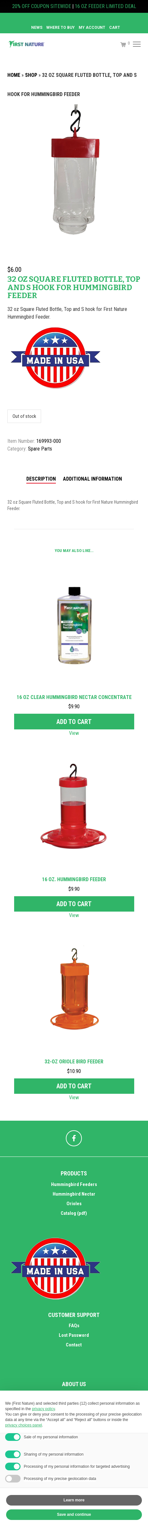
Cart (114, 27)
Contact (74, 1344)
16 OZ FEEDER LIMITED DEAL (105, 6)
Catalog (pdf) (74, 1213)
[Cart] (120, 44)
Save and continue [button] (74, 1514)
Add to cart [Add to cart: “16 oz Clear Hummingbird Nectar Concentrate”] (74, 722)
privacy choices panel (23, 1425)
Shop (31, 75)
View (74, 733)
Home (13, 75)
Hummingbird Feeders (74, 1184)
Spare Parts (40, 449)
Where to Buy (60, 27)
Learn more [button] (74, 1500)
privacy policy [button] (43, 1409)
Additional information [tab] (92, 479)
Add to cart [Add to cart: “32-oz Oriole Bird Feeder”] (74, 1086)
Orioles (74, 1203)
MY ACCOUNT (92, 27)
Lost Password (74, 1335)
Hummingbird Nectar (74, 1194)
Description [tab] (41, 479)
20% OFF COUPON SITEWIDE (41, 6)
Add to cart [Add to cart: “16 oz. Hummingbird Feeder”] (74, 904)
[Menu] (136, 44)
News (36, 27)
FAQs (74, 1325)
